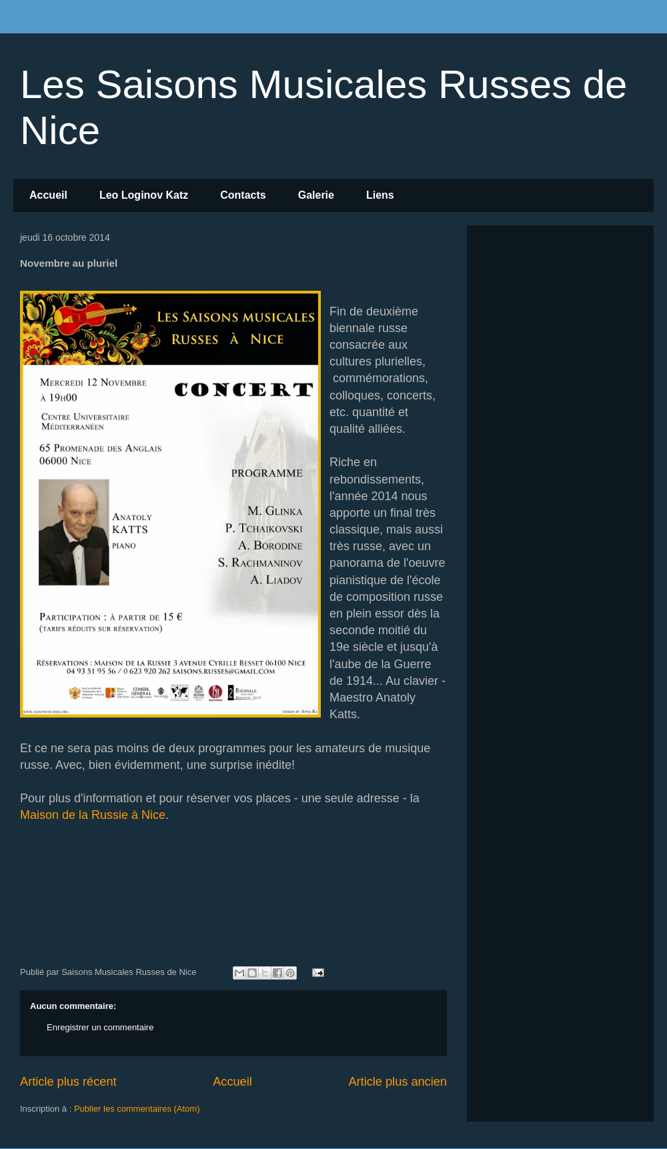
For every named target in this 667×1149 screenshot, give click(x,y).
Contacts (242, 195)
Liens (380, 195)
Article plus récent (68, 1081)
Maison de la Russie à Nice (92, 815)
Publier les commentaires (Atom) (137, 1109)
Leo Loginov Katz (143, 195)
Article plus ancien (397, 1081)
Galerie (316, 195)
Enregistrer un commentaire (100, 1027)
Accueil (48, 195)
